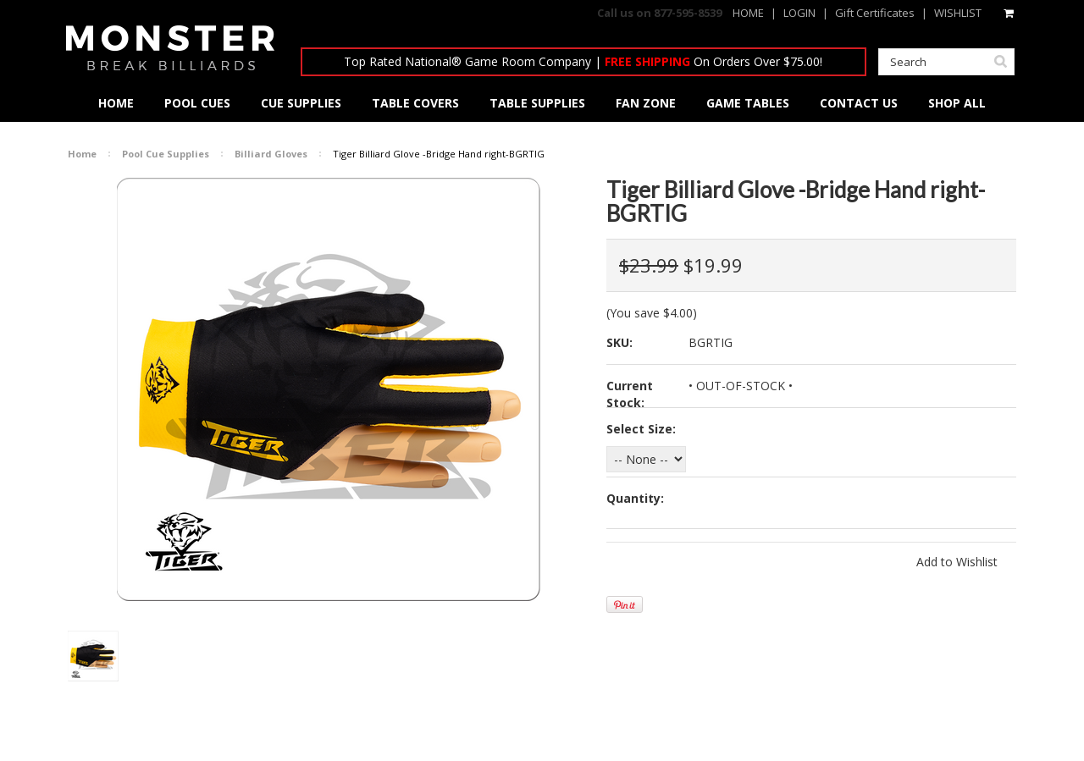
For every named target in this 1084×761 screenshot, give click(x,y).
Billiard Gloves (271, 153)
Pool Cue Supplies (165, 153)
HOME (748, 12)
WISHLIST (958, 12)
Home (82, 153)
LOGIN (799, 12)
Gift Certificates (875, 12)
